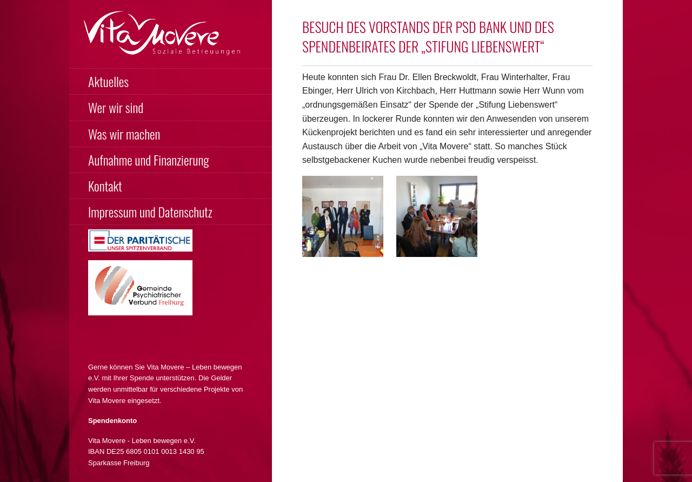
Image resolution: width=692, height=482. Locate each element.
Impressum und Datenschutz (150, 211)
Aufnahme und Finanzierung (148, 159)
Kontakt (105, 185)
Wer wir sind (115, 107)
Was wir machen (124, 133)
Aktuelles (108, 81)
